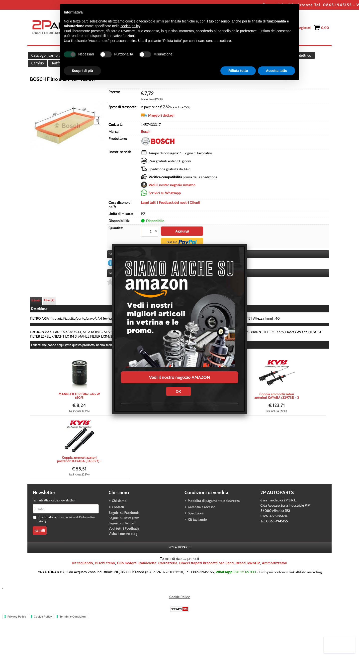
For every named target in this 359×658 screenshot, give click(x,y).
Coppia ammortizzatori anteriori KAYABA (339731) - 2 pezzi (277, 409)
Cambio (38, 75)
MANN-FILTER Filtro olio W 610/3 (79, 409)
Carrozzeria (167, 577)
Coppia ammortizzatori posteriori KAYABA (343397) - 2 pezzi (79, 472)
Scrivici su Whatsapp (165, 209)
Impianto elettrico (305, 59)
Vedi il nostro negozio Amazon (172, 201)
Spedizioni (196, 527)
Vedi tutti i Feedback (124, 542)
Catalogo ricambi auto (49, 59)
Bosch (145, 147)
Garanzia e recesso (201, 520)
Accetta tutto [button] (276, 71)
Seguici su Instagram (124, 531)
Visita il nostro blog (123, 547)
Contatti (118, 520)
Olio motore (127, 577)
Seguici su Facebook (124, 526)
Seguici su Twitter (122, 537)
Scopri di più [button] (82, 71)
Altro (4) (49, 314)
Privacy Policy (16, 630)
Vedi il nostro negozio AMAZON (179, 377)
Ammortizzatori (274, 577)
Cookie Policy (179, 610)
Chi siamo (119, 514)
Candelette (147, 577)
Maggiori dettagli (161, 131)
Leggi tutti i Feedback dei (170, 218)
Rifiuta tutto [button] (238, 71)
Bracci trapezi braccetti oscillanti (206, 577)
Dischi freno (105, 577)
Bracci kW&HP (248, 577)
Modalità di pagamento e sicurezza (214, 514)
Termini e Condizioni (73, 630)
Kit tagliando (197, 533)
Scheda (36, 314)
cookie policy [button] (130, 26)
